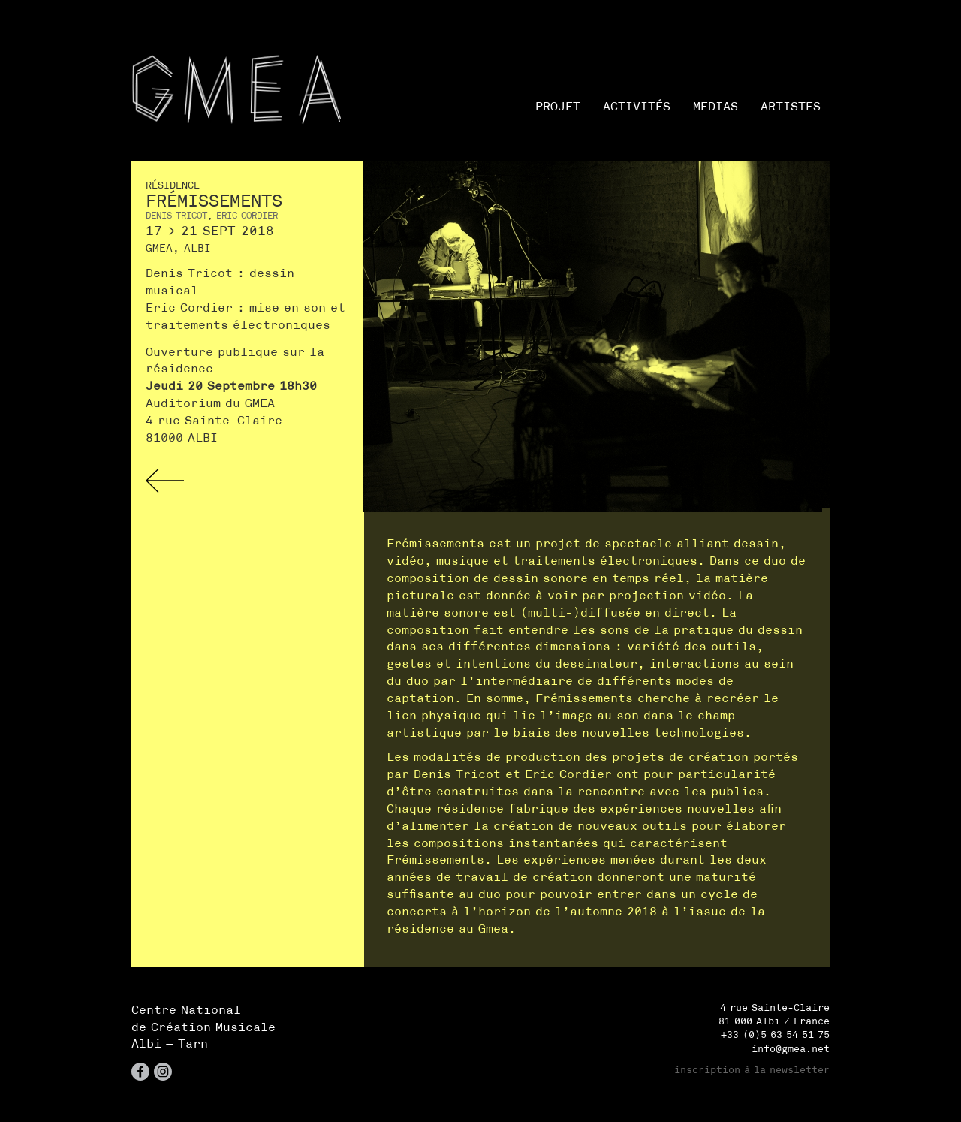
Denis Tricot (176, 215)
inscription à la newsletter (752, 1069)
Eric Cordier (247, 215)
